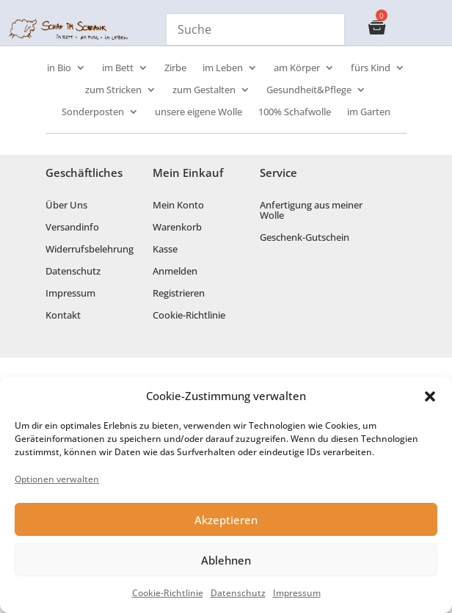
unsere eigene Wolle (198, 112)
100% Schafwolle (294, 112)
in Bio (59, 68)
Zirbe (175, 68)
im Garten (368, 112)
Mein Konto (178, 205)
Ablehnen (226, 560)
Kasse (165, 249)
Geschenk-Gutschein (304, 238)
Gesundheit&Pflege (308, 90)
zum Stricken (113, 90)
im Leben (223, 68)
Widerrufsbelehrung (89, 249)
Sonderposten (93, 112)
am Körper (297, 68)
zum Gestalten (204, 90)
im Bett (118, 68)
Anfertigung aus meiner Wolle (311, 211)
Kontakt (63, 316)
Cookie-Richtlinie (167, 593)
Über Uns (66, 205)
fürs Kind (370, 68)
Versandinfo (72, 227)
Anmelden (175, 272)
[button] (430, 396)
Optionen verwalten (57, 479)
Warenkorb (177, 227)
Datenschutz (238, 593)
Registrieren (179, 294)
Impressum (297, 593)
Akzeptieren (226, 519)
